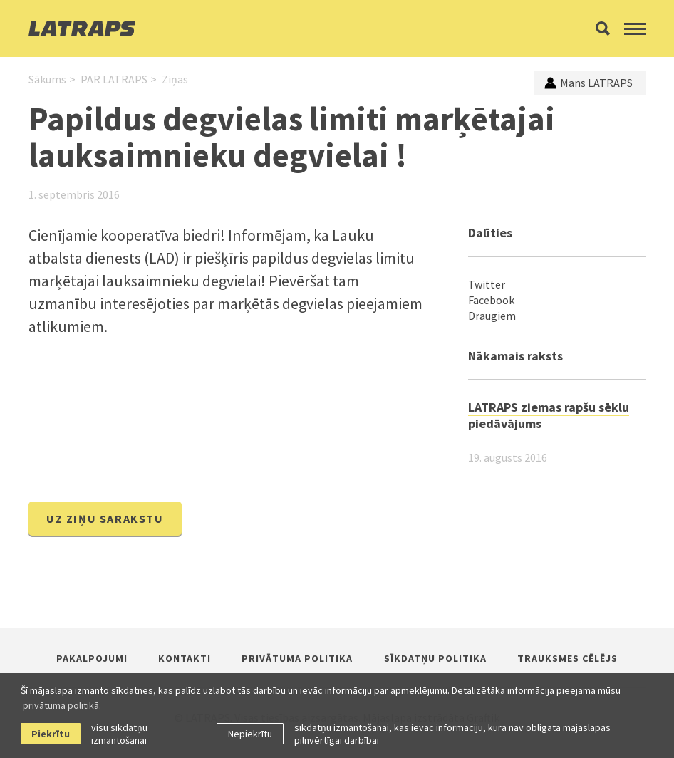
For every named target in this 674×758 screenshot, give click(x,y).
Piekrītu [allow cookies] (50, 733)
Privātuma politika (297, 658)
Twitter (486, 284)
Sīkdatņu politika (435, 658)
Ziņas (175, 79)
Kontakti (184, 658)
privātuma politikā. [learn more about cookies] (62, 705)
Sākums (47, 79)
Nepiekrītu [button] (250, 733)
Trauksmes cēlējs (567, 658)
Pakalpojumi (92, 658)
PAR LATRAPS (114, 79)
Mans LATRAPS (588, 83)
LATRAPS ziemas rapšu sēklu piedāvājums (548, 415)
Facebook (491, 300)
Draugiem (492, 315)
